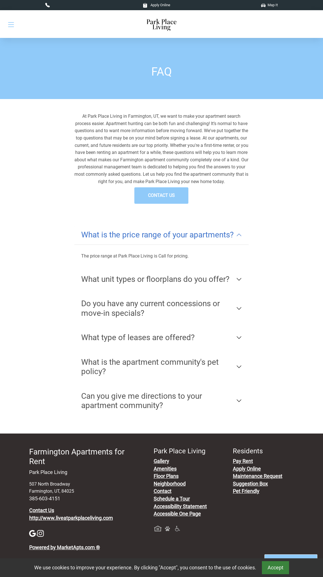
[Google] (33, 533)
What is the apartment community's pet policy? (150, 366)
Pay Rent (243, 461)
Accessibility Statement (180, 506)
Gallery (161, 461)
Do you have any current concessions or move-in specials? (150, 308)
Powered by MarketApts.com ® (64, 547)
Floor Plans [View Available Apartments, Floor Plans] (166, 476)
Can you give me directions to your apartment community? (141, 400)
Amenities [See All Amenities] (165, 469)
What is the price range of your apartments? (157, 234)
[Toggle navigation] (11, 24)
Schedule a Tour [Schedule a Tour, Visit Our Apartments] (172, 499)
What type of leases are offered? (138, 337)
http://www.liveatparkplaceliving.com (71, 518)
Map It (269, 5)
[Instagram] (40, 533)
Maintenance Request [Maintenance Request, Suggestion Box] (257, 476)
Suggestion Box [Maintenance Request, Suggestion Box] (250, 484)
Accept (275, 567)
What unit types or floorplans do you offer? (155, 279)
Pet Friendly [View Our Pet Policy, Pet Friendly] (246, 491)
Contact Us (161, 195)
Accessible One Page (177, 514)
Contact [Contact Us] (162, 491)
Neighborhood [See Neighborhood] (170, 484)
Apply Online (156, 5)
